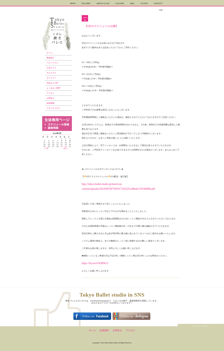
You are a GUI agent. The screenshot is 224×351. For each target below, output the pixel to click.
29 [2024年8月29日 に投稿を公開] (62, 146)
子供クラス (51, 68)
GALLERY (119, 3)
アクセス (50, 93)
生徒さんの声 (52, 83)
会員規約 (104, 330)
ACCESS (144, 3)
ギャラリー (51, 78)
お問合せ (50, 98)
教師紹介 (50, 58)
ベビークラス (52, 63)
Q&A (132, 3)
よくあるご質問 (53, 88)
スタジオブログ (53, 108)
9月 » (66, 148)
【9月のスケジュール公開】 (101, 26)
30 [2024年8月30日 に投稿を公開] (66, 146)
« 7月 (46, 148)
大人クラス (51, 73)
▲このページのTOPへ (201, 326)
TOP (161, 10)
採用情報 (50, 103)
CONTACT (158, 3)
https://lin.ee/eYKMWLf (95, 263)
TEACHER (85, 3)
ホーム (49, 53)
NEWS (73, 3)
